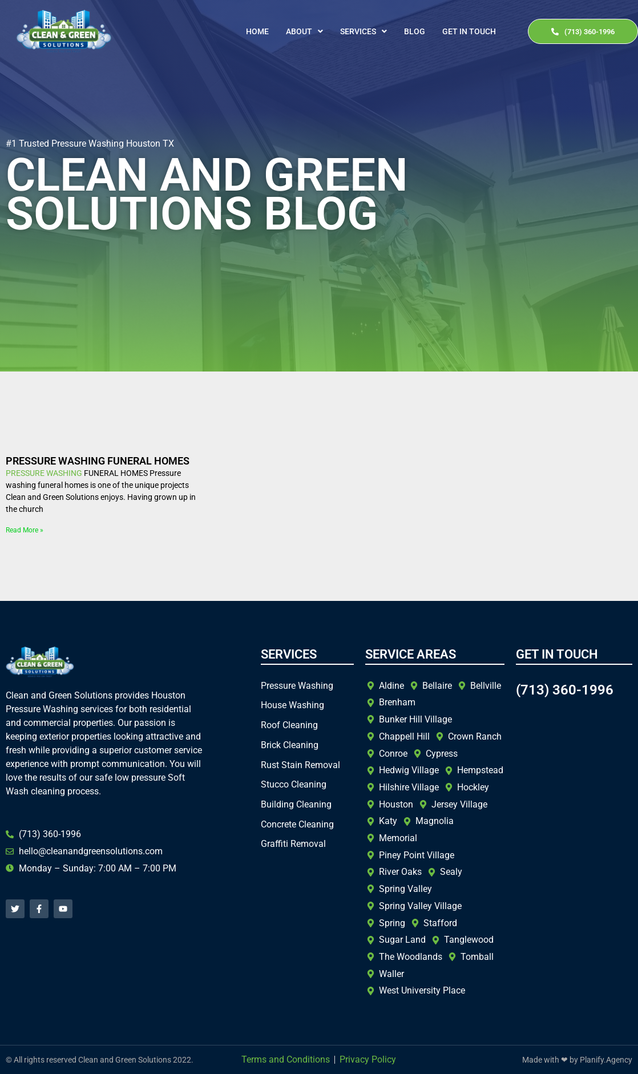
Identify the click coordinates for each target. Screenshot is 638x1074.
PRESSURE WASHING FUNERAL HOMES (97, 461)
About (304, 31)
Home (257, 31)
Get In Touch (469, 31)
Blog (414, 31)
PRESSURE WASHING (44, 473)
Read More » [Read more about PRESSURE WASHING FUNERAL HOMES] (24, 530)
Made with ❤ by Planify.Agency (577, 1059)
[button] (304, 31)
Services (363, 31)
